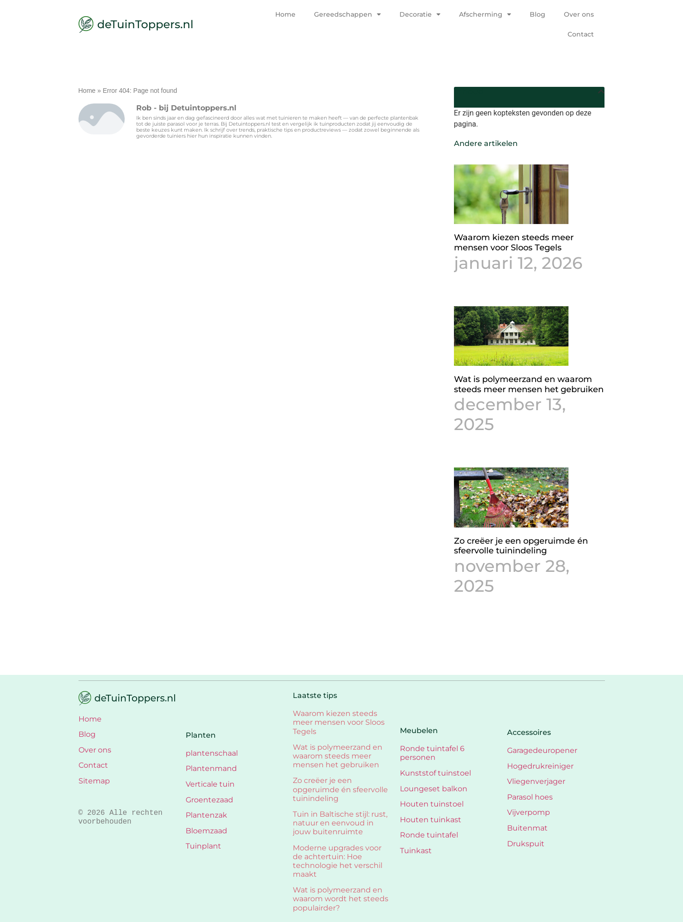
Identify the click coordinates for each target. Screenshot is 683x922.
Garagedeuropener (542, 750)
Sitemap (94, 780)
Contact (581, 34)
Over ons (579, 14)
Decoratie (420, 14)
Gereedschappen (347, 14)
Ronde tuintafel (429, 835)
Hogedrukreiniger (540, 766)
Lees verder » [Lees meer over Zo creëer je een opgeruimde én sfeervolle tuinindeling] (475, 607)
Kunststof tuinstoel (435, 773)
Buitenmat (527, 828)
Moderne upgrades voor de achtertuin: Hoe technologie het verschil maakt (337, 861)
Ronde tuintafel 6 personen (432, 753)
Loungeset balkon (433, 788)
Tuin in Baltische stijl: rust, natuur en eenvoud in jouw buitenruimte (340, 823)
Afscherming (485, 14)
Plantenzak (206, 815)
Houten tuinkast (430, 819)
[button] (601, 91)
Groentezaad (209, 799)
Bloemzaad (206, 830)
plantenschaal (212, 753)
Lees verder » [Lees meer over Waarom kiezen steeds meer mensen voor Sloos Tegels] (475, 284)
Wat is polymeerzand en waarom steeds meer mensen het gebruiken (529, 384)
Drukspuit (525, 843)
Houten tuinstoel (432, 804)
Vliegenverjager (536, 781)
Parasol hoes (530, 797)
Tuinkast (416, 850)
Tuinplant (203, 846)
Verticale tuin (210, 784)
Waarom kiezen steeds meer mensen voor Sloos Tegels (514, 242)
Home (285, 14)
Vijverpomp (528, 812)
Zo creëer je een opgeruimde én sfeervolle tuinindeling (521, 546)
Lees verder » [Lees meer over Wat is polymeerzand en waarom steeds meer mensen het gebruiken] (475, 445)
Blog (537, 14)
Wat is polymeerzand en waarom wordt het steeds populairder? (340, 899)
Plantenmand (211, 768)
